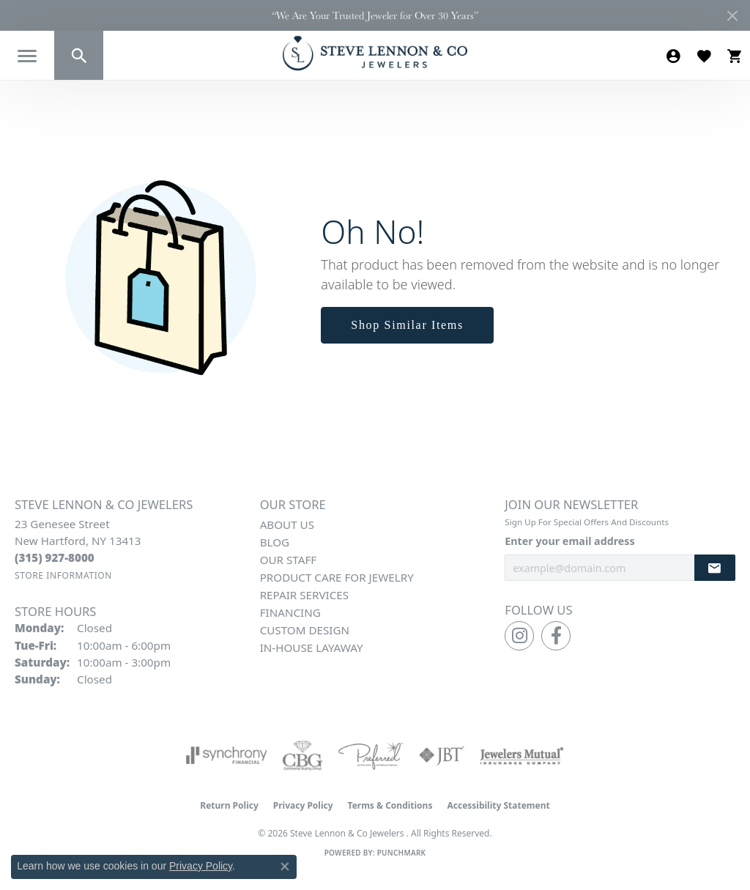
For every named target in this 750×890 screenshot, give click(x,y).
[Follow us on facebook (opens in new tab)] (556, 635)
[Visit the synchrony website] (226, 755)
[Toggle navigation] (27, 56)
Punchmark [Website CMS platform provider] (401, 853)
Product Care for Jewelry (337, 577)
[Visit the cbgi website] (302, 755)
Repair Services (304, 594)
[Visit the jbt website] (441, 755)
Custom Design (304, 630)
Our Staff (288, 559)
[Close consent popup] (285, 866)
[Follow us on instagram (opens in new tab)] (519, 635)
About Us (287, 524)
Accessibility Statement (498, 805)
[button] (78, 55)
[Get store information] (63, 575)
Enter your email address (569, 541)
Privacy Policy (303, 805)
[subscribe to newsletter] (714, 568)
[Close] (732, 16)
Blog (274, 542)
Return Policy (229, 805)
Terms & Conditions (390, 805)
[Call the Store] (54, 557)
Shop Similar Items (407, 325)
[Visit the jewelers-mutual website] (522, 755)
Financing (290, 612)
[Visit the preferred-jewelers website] (371, 755)
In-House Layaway (311, 647)
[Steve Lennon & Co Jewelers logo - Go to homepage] (375, 53)
